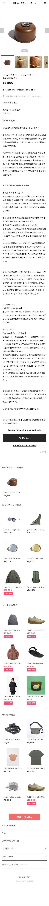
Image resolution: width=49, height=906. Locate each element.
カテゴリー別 (7, 856)
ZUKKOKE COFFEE (10, 841)
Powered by (24, 881)
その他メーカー (8, 849)
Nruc (4, 833)
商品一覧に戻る (24, 817)
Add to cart (24, 438)
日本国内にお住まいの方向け (24, 445)
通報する (43, 452)
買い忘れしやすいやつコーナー (15, 864)
